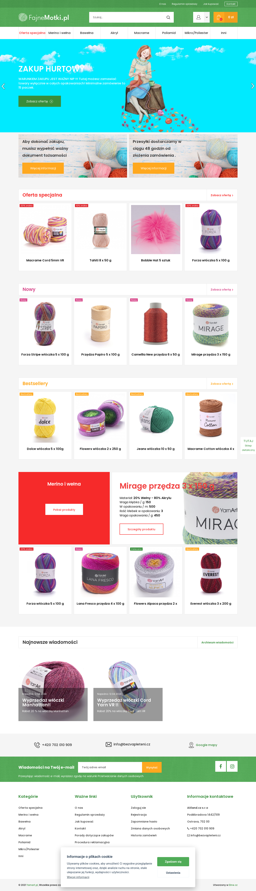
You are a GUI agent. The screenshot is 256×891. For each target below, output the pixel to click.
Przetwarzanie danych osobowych (121, 776)
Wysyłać (152, 767)
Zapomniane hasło (144, 821)
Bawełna (86, 33)
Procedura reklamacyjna (92, 842)
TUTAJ (248, 445)
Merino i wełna (59, 33)
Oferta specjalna (32, 33)
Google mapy (203, 745)
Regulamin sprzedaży (184, 4)
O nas (162, 4)
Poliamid (169, 33)
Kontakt (231, 4)
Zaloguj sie (138, 808)
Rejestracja (139, 815)
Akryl (114, 33)
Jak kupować (211, 4)
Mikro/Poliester (196, 33)
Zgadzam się (173, 861)
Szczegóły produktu (141, 529)
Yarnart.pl (32, 885)
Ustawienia (173, 873)
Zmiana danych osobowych (150, 828)
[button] (2, 85)
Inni (223, 33)
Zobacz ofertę (39, 101)
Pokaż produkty (64, 510)
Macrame (141, 33)
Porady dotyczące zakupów (94, 835)
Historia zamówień (144, 835)
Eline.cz (233, 885)
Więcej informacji (43, 168)
